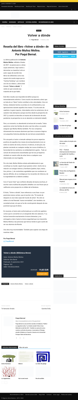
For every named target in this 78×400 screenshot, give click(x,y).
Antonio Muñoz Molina (16, 284)
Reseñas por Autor (19, 6)
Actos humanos (6, 363)
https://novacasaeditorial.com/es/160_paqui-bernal (28, 321)
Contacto (48, 394)
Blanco (20, 363)
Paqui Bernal (34, 39)
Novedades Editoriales (7, 6)
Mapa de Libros (41, 6)
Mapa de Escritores (52, 6)
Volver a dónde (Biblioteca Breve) (17, 253)
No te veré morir (23, 378)
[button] (74, 22)
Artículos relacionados (10, 347)
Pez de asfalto (40, 378)
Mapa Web (42, 394)
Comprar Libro (42, 274)
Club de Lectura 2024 (31, 394)
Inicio (2, 27)
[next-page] (6, 382)
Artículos (21, 22)
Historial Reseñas (31, 22)
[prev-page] (2, 382)
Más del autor (23, 347)
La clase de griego (41, 363)
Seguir (73, 52)
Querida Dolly (46, 309)
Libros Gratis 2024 (63, 6)
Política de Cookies (66, 394)
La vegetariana (5, 378)
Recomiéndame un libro (46, 22)
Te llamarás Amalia (7, 309)
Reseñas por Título (31, 6)
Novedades (12, 22)
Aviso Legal (56, 394)
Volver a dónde (29, 284)
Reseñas (4, 22)
